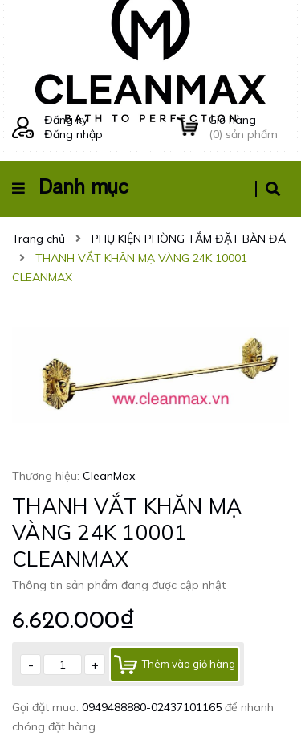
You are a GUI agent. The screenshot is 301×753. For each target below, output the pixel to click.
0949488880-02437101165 (153, 707)
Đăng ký (65, 120)
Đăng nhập (73, 134)
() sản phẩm (249, 127)
